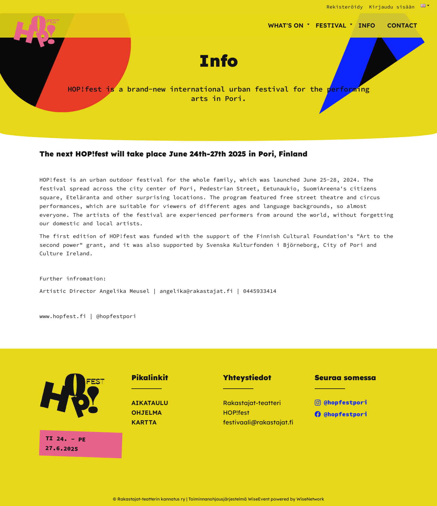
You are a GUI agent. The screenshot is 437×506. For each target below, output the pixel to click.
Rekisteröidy (345, 7)
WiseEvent (258, 499)
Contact (402, 25)
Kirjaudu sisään (392, 7)
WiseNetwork (310, 499)
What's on (289, 25)
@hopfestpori (341, 402)
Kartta (144, 422)
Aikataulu (149, 403)
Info (366, 25)
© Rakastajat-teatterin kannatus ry (149, 499)
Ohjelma (146, 412)
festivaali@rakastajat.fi (258, 422)
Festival (334, 25)
